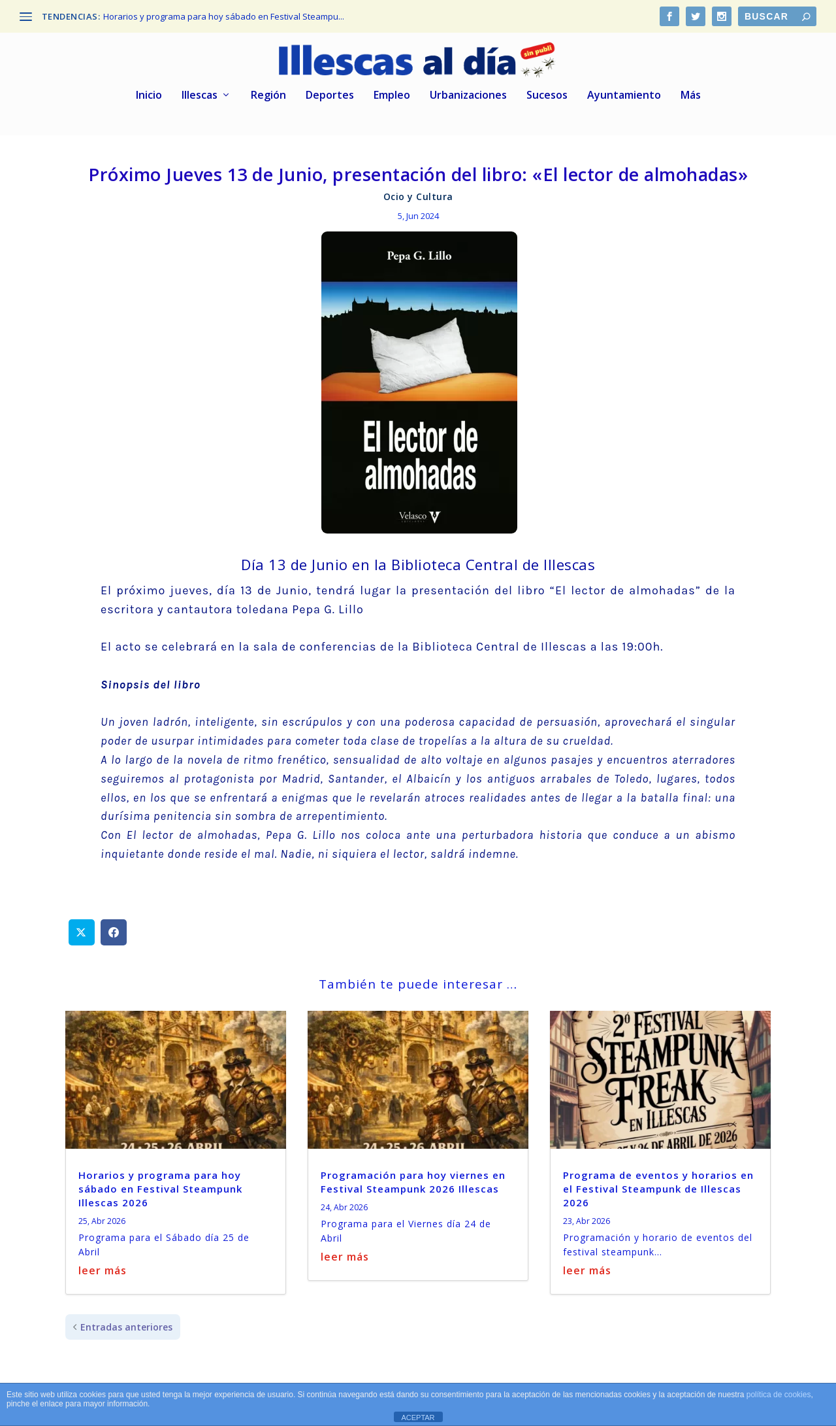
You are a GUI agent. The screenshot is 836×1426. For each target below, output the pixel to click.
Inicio (149, 91)
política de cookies (779, 1394)
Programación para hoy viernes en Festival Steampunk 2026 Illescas (413, 1177)
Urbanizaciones (468, 91)
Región (268, 91)
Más (691, 91)
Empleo (392, 91)
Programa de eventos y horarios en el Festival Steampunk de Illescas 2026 (658, 1184)
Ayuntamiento (624, 91)
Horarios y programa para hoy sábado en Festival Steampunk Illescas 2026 (160, 1184)
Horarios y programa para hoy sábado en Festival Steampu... (223, 16)
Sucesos (547, 91)
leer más (102, 1266)
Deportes (330, 91)
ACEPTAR (417, 1417)
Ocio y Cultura (418, 192)
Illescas (199, 91)
